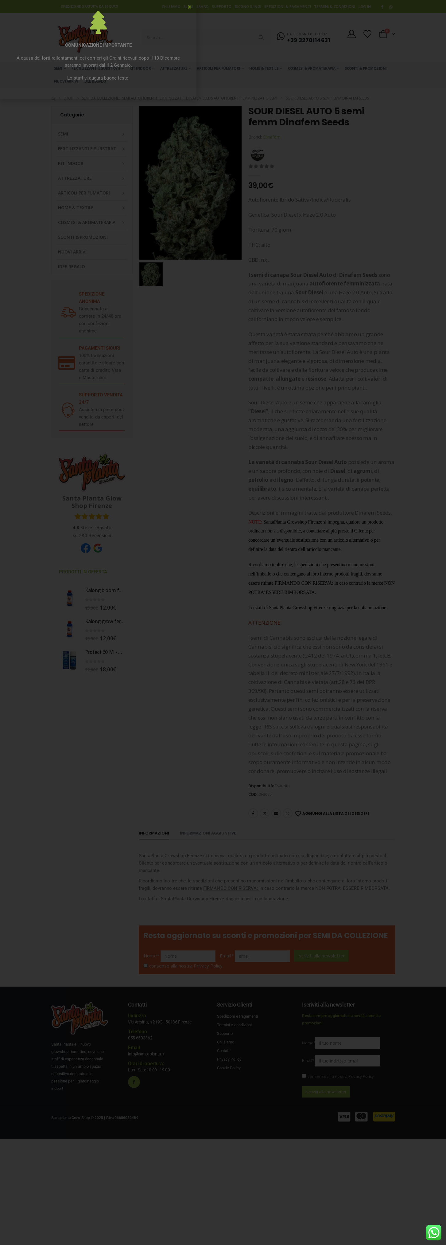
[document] (223, 622)
